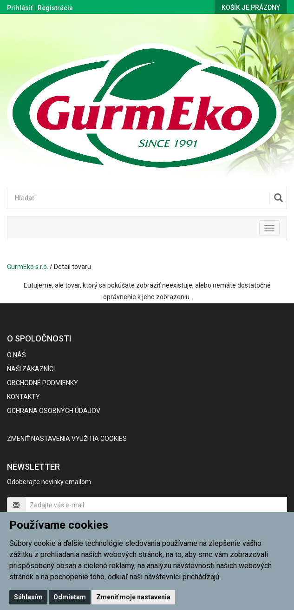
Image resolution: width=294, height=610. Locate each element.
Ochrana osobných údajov (53, 410)
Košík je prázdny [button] (251, 7)
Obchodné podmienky (42, 383)
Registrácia (55, 8)
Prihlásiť (20, 8)
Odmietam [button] (69, 597)
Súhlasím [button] (28, 597)
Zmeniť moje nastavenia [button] (133, 597)
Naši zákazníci (31, 369)
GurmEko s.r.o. (27, 266)
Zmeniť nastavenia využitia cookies (67, 438)
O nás (16, 355)
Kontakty (23, 396)
